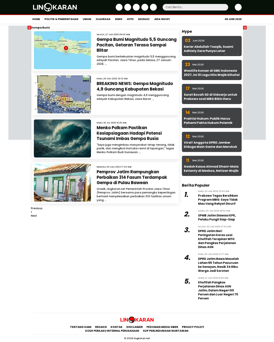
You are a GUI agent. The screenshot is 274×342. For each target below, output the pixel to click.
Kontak (117, 327)
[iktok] (144, 10)
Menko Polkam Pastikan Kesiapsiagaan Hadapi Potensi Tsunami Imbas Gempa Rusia (129, 133)
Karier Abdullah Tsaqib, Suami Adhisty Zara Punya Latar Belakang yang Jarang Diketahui (211, 51)
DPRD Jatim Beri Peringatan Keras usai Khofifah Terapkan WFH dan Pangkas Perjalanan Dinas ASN (217, 239)
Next (34, 216)
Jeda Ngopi (162, 19)
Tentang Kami (80, 327)
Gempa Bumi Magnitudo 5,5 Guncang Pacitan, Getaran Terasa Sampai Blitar (137, 45)
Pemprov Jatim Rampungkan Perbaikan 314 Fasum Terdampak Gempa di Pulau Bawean (132, 177)
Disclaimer (134, 327)
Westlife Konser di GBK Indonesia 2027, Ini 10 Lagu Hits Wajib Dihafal (212, 72)
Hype (130, 19)
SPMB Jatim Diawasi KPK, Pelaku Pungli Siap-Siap (217, 217)
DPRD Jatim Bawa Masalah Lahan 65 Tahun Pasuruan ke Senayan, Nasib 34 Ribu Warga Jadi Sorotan (218, 265)
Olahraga (103, 19)
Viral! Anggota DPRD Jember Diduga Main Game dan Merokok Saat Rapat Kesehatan (210, 146)
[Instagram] (136, 10)
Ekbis (118, 19)
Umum (87, 19)
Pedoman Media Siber (162, 327)
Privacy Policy (193, 327)
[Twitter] (127, 10)
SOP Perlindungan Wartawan (166, 331)
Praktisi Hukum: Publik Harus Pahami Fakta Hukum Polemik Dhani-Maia (208, 122)
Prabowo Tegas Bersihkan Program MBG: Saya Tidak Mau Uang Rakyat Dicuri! (218, 200)
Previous (36, 208)
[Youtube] (153, 10)
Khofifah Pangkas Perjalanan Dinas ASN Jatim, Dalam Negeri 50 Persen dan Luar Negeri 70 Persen (218, 290)
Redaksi (101, 327)
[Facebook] (119, 10)
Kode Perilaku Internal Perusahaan (112, 331)
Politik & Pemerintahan (61, 19)
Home (36, 19)
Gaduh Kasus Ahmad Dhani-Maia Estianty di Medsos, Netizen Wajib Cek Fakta (211, 170)
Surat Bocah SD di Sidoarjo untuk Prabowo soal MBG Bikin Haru (210, 96)
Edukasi (143, 19)
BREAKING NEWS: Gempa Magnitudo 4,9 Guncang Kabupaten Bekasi (135, 86)
